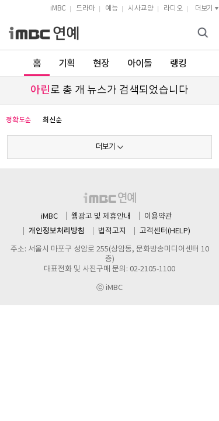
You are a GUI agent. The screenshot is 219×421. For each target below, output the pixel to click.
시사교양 (141, 8)
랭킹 (178, 63)
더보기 (105, 147)
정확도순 (18, 120)
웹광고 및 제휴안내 (101, 216)
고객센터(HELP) (165, 231)
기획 (66, 63)
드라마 (85, 8)
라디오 (173, 8)
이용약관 (158, 216)
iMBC (58, 8)
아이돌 (139, 63)
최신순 (52, 120)
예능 (111, 8)
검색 (204, 33)
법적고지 (112, 231)
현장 (101, 63)
